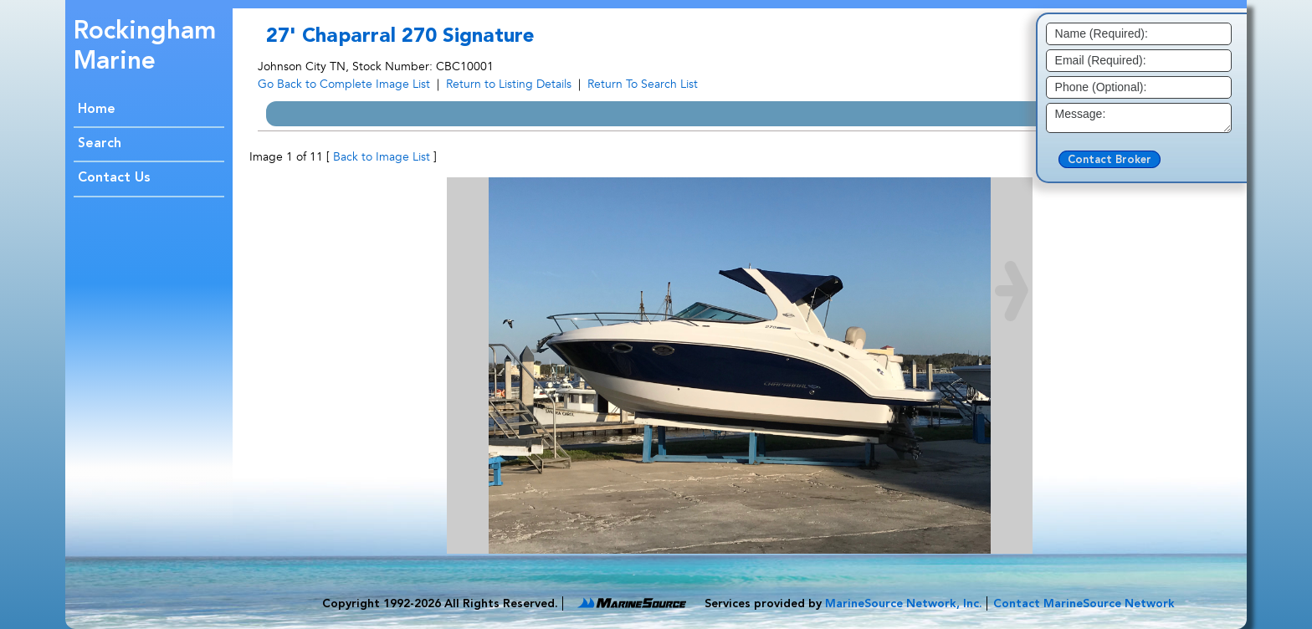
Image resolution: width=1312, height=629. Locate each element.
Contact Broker (1109, 160)
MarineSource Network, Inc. (903, 604)
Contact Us (114, 178)
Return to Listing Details (508, 84)
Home (96, 109)
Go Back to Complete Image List (344, 84)
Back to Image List (381, 157)
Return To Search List (642, 84)
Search (99, 144)
